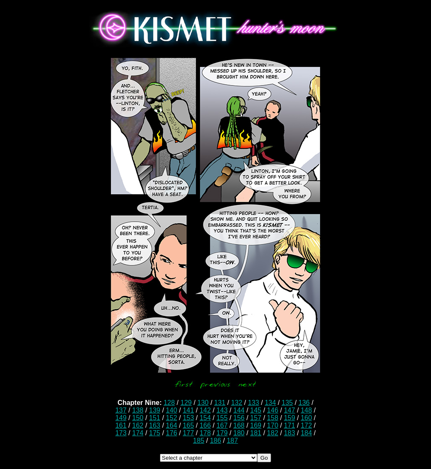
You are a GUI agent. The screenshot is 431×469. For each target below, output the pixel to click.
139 (154, 410)
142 (205, 410)
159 (289, 417)
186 (215, 440)
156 (239, 417)
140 (171, 410)
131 (220, 402)
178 (205, 433)
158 (272, 417)
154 (205, 417)
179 (222, 433)
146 (272, 410)
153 (188, 417)
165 (188, 425)
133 (253, 402)
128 (169, 402)
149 (121, 417)
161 (121, 425)
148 (306, 410)
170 (272, 425)
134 (270, 402)
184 (306, 433)
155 (222, 417)
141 (188, 410)
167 (222, 425)
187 (232, 440)
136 (304, 402)
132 (236, 402)
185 (199, 440)
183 (289, 433)
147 (289, 410)
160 (306, 417)
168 (239, 425)
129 (186, 402)
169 (255, 425)
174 (138, 433)
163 (154, 425)
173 (121, 433)
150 (138, 417)
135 (287, 402)
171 (289, 425)
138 (138, 410)
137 (121, 410)
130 (203, 402)
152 (171, 417)
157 (255, 417)
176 (171, 433)
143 (222, 410)
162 (138, 425)
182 (272, 433)
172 (306, 425)
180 (239, 433)
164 (171, 425)
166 (205, 425)
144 (239, 410)
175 (154, 433)
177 (188, 433)
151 (154, 417)
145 (255, 410)
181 (255, 433)
